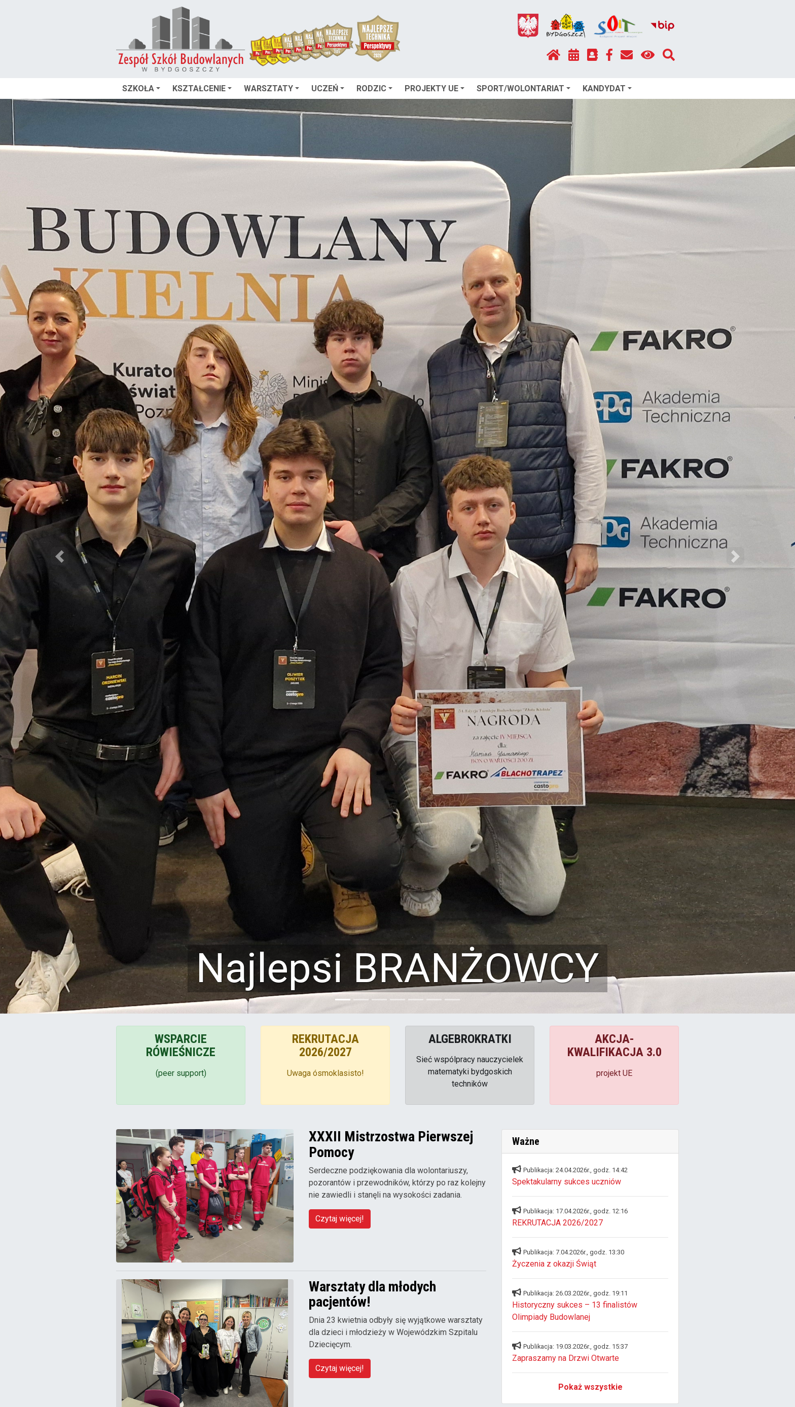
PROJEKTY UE (434, 88)
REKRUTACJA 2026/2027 (557, 1223)
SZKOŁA (141, 88)
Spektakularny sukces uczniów (566, 1181)
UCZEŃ (327, 88)
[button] (59, 556)
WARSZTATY (271, 88)
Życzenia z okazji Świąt (554, 1264)
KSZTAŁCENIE (202, 88)
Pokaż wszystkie (590, 1387)
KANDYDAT (607, 88)
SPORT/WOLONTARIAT (523, 88)
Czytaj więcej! (339, 1218)
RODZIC (374, 88)
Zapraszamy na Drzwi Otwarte (565, 1358)
